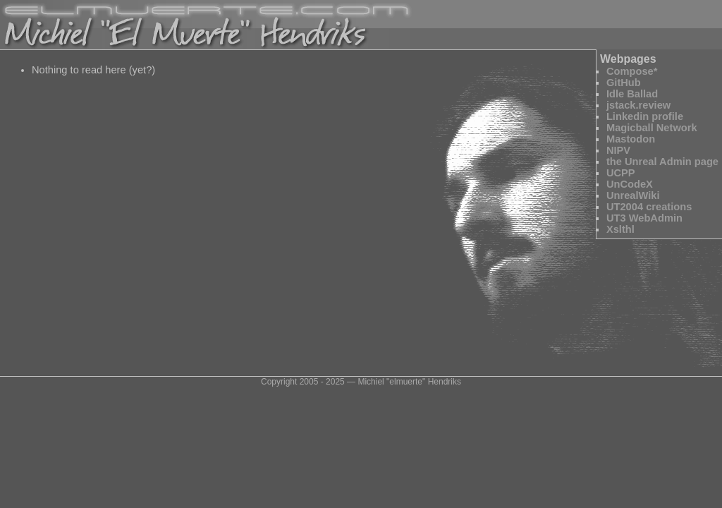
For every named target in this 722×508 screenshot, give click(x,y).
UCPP (620, 173)
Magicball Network (651, 127)
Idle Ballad (632, 93)
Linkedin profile (644, 116)
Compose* (631, 71)
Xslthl (620, 229)
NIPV (618, 150)
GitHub (623, 82)
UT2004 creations (649, 206)
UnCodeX (629, 184)
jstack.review (638, 105)
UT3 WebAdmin (644, 218)
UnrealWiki (633, 195)
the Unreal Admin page (662, 161)
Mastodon (630, 139)
